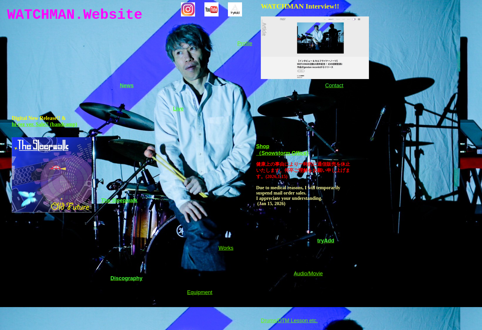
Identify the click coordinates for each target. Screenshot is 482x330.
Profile (244, 43)
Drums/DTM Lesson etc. (289, 321)
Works (226, 248)
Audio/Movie (308, 274)
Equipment (199, 292)
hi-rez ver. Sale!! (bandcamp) (44, 124)
